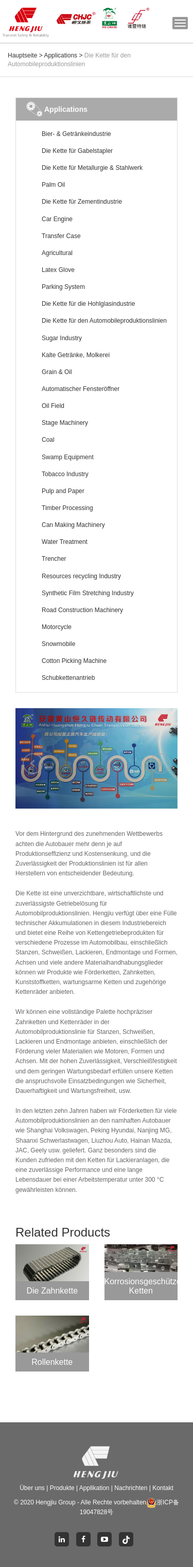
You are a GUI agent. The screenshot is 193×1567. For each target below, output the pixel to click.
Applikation (94, 1488)
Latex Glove (58, 269)
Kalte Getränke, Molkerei (76, 355)
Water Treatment (64, 541)
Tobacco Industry (65, 474)
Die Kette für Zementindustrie (82, 201)
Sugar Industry (62, 338)
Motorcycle (57, 627)
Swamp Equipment (68, 457)
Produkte (63, 1488)
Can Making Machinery (73, 524)
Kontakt (162, 1488)
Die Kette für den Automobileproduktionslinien (104, 320)
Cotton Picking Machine (74, 660)
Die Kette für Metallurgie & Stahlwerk (92, 167)
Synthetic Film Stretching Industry (88, 593)
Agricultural (57, 253)
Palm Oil (53, 184)
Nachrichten (131, 1488)
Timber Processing (67, 508)
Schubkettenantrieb (68, 677)
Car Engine (57, 219)
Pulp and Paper (63, 491)
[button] (27, 758)
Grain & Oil (57, 372)
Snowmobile (58, 644)
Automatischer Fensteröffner (80, 389)
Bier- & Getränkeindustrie (76, 134)
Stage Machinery (65, 422)
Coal (48, 439)
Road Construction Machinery (82, 610)
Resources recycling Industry (81, 576)
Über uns (33, 1488)
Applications (60, 55)
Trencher (54, 558)
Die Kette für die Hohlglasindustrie (88, 303)
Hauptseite (22, 55)
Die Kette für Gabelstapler (77, 150)
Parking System (63, 286)
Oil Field (53, 405)
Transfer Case (61, 236)
